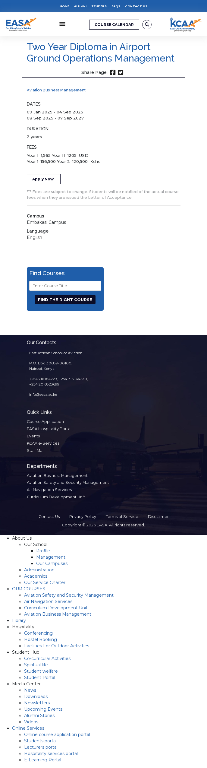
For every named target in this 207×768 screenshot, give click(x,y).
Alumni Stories (39, 715)
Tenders (99, 6)
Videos (31, 722)
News (30, 690)
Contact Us (136, 6)
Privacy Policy (82, 516)
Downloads (36, 696)
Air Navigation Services (49, 489)
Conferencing (38, 633)
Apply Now (43, 179)
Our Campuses (51, 563)
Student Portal (39, 677)
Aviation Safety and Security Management (68, 482)
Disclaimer (158, 516)
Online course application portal (57, 734)
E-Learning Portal (42, 760)
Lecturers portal (41, 747)
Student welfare (41, 671)
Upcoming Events (43, 709)
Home (64, 6)
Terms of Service (122, 516)
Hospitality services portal (51, 753)
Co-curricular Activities (47, 658)
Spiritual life (36, 665)
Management (50, 557)
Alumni (80, 6)
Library (19, 620)
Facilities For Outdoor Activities (56, 646)
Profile (43, 551)
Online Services (28, 728)
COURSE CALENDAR (114, 24)
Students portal (40, 741)
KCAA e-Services (43, 443)
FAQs (115, 6)
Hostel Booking (40, 639)
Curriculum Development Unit (56, 497)
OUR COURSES (28, 589)
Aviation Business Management (56, 90)
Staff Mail (35, 450)
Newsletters (37, 703)
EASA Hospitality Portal (49, 429)
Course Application (45, 421)
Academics (35, 576)
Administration (39, 570)
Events (33, 436)
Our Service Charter (44, 582)
